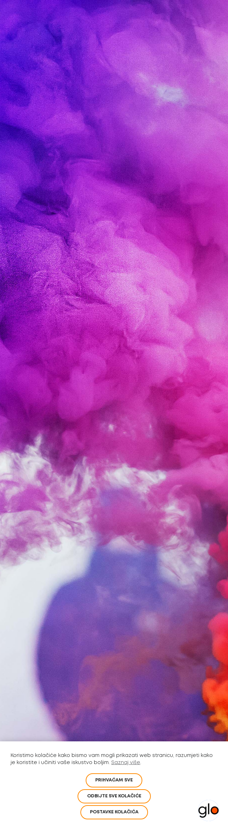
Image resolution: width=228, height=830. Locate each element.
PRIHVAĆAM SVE (114, 780)
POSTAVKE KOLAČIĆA (114, 812)
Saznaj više (125, 763)
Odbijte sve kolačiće (114, 796)
